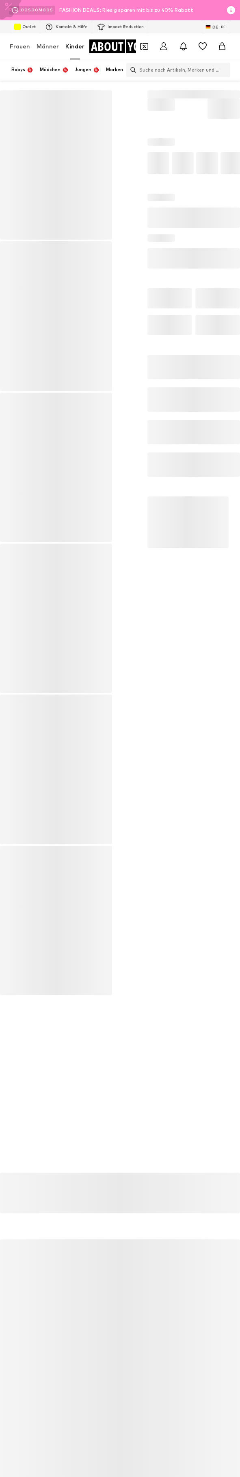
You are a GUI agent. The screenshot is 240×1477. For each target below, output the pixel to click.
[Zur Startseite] (121, 46)
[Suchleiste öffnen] (131, 70)
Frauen (20, 46)
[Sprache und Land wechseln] (216, 26)
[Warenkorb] (222, 46)
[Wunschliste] (203, 46)
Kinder (74, 46)
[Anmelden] (164, 46)
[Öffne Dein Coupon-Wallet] (144, 46)
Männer (48, 46)
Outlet (25, 27)
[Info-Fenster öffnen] (231, 10)
